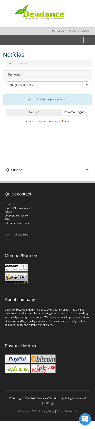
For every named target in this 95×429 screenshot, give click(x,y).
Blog (59, 411)
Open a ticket (12, 234)
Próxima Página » (75, 112)
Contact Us (71, 411)
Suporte (12, 63)
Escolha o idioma (80, 30)
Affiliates (23, 411)
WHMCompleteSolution (55, 121)
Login (62, 30)
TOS (34, 411)
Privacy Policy (46, 411)
